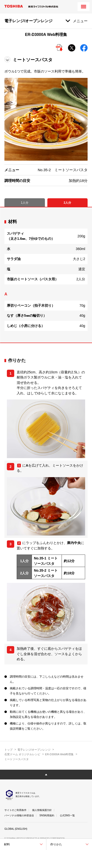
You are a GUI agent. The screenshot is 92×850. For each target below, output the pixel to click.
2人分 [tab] (67, 202)
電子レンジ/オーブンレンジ (34, 749)
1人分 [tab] (24, 202)
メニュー (80, 21)
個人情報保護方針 (42, 810)
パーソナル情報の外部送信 (19, 815)
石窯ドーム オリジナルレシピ (22, 754)
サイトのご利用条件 (15, 810)
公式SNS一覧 (67, 815)
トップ (8, 749)
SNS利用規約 (46, 815)
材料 (7, 844)
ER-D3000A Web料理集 (59, 754)
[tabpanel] (46, 275)
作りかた (56, 844)
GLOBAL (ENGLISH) (15, 829)
